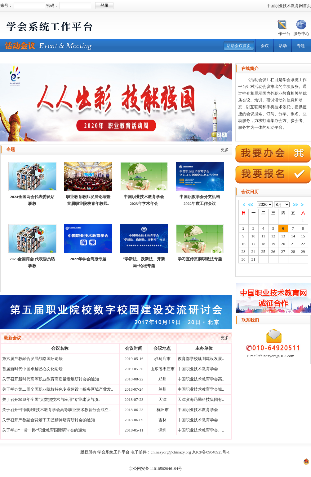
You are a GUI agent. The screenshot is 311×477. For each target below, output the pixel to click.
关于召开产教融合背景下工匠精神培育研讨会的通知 (48, 420)
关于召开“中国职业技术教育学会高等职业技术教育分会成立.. (56, 409)
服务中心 (301, 33)
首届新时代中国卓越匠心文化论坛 (32, 368)
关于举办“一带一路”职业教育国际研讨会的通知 (44, 430)
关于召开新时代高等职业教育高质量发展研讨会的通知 (50, 379)
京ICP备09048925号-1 (211, 452)
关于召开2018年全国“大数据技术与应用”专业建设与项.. (51, 399)
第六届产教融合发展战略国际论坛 (32, 358)
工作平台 (282, 33)
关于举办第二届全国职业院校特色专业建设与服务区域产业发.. (57, 389)
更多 (225, 149)
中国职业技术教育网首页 (289, 5)
